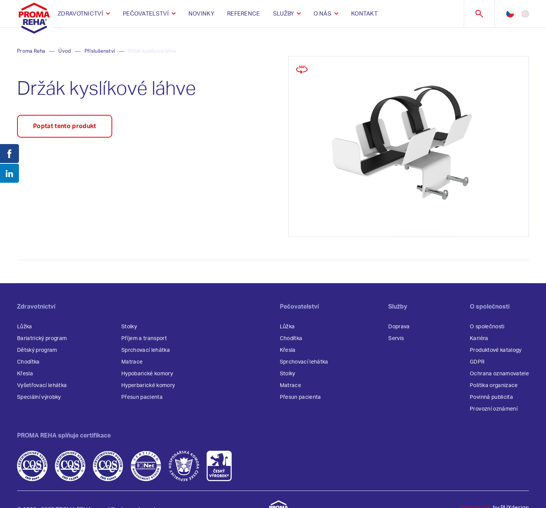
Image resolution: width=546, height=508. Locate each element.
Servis (396, 338)
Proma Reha (31, 51)
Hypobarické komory (147, 373)
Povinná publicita (491, 397)
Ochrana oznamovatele (499, 373)
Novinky (201, 14)
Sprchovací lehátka (145, 350)
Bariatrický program (42, 338)
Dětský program (37, 350)
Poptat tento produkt (64, 126)
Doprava (399, 326)
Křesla (25, 373)
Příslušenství (100, 51)
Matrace (132, 362)
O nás (322, 14)
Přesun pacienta (142, 397)
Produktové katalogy (495, 350)
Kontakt (364, 14)
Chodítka (28, 362)
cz (510, 13)
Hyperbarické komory (148, 385)
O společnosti (487, 326)
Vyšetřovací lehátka (42, 385)
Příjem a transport (144, 338)
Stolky (129, 326)
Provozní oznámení (494, 409)
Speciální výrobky (39, 397)
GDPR (477, 362)
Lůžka (24, 326)
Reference (243, 14)
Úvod (64, 51)
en (525, 13)
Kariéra (479, 338)
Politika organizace (494, 385)
